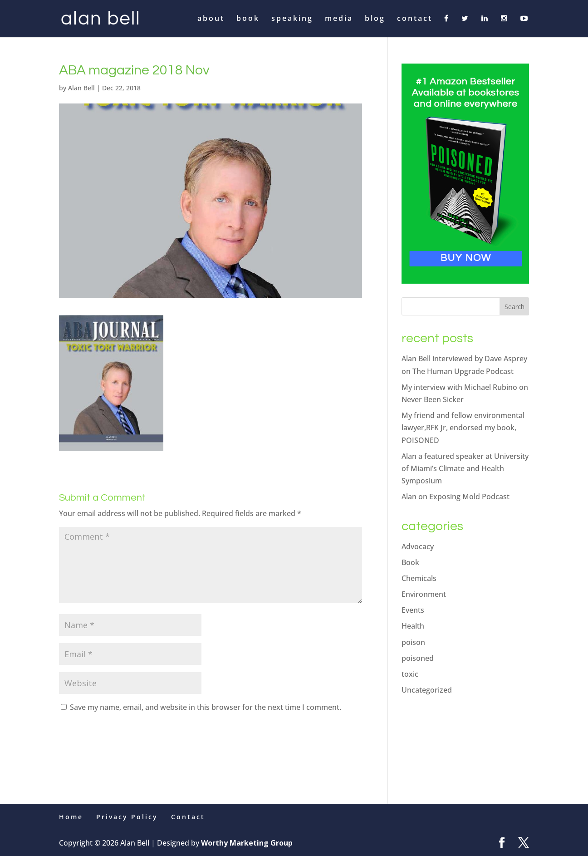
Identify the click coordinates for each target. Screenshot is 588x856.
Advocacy (418, 546)
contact (414, 19)
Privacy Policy (127, 816)
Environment (424, 594)
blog (375, 19)
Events (413, 610)
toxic (410, 674)
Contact (188, 816)
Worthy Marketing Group (247, 843)
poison (413, 642)
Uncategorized (427, 690)
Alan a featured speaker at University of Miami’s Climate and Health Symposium (465, 468)
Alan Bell (81, 88)
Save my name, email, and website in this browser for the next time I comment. (205, 707)
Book (410, 562)
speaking (292, 19)
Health (413, 626)
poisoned (418, 658)
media (339, 19)
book (248, 19)
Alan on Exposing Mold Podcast (456, 497)
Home (71, 816)
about (211, 19)
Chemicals (419, 578)
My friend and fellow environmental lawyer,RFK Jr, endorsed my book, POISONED (463, 427)
